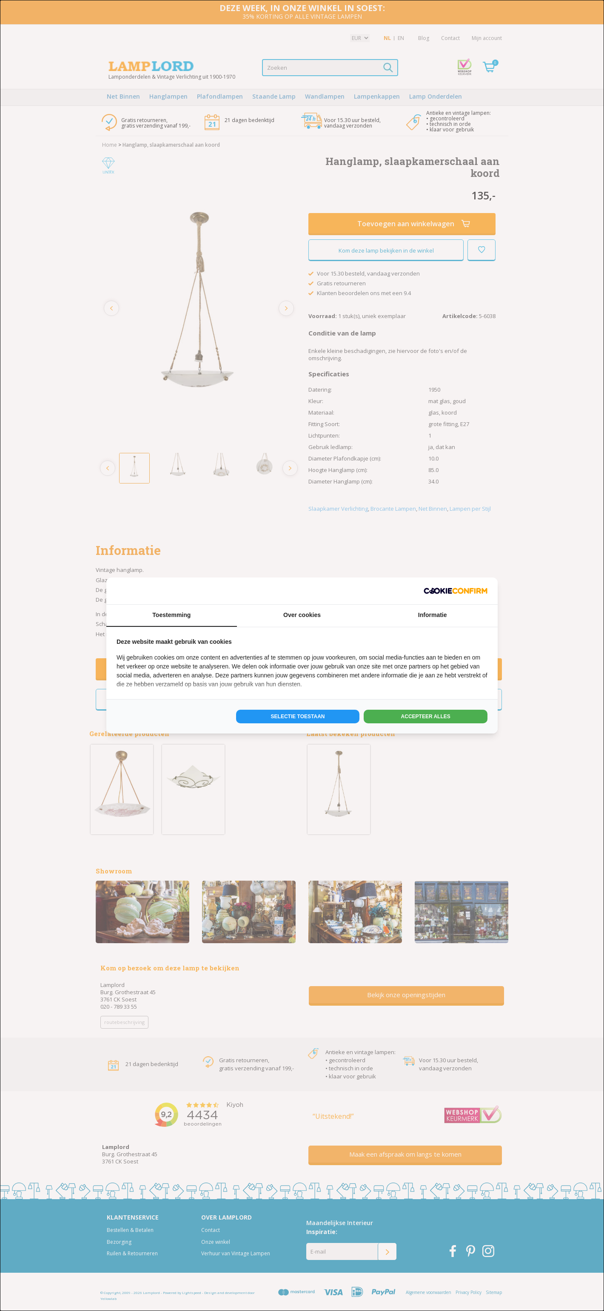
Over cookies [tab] (302, 614)
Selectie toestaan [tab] (298, 716)
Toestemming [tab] (171, 614)
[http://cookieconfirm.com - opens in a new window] (455, 591)
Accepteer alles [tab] (425, 716)
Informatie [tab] (432, 614)
